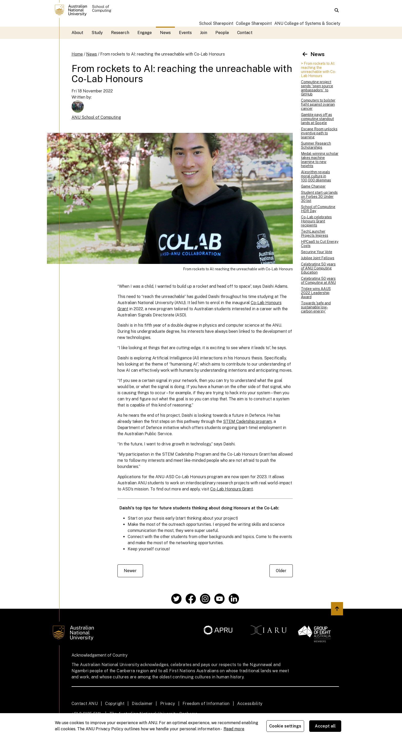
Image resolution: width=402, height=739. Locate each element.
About (77, 32)
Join (203, 32)
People (222, 32)
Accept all (325, 726)
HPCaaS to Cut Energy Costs (319, 244)
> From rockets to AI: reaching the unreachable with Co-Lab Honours (318, 69)
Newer (130, 570)
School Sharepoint (216, 23)
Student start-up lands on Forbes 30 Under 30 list (319, 196)
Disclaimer (142, 703)
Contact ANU (85, 703)
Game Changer (313, 186)
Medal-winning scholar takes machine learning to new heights (319, 160)
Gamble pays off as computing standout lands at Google (317, 119)
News (165, 32)
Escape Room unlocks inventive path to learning (319, 133)
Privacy (167, 703)
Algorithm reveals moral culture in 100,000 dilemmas (316, 176)
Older (281, 570)
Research (120, 32)
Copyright (114, 703)
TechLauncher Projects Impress (314, 233)
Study (97, 32)
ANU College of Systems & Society (307, 23)
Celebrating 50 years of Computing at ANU (318, 280)
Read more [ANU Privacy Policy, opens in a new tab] (234, 728)
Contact (245, 32)
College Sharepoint (254, 23)
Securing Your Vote (316, 252)
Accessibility (249, 703)
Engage (144, 32)
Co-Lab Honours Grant (231, 489)
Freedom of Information (206, 703)
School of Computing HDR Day (318, 209)
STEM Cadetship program (247, 421)
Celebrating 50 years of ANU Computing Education (318, 268)
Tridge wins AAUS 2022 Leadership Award (316, 293)
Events (185, 32)
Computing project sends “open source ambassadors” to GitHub (317, 88)
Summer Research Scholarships (316, 145)
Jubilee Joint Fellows (317, 258)
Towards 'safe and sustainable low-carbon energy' (316, 307)
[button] (336, 10)
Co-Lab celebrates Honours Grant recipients (316, 221)
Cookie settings (285, 726)
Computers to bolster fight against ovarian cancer (318, 104)
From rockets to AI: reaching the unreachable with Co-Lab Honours (162, 54)
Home (77, 54)
